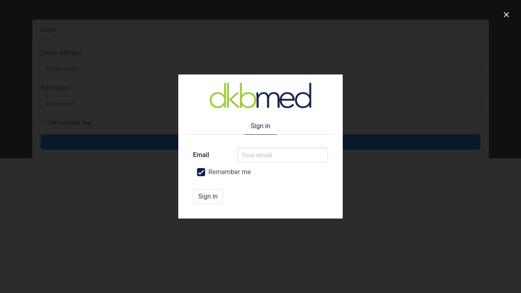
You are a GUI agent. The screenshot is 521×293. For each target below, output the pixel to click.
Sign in (208, 196)
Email (201, 155)
